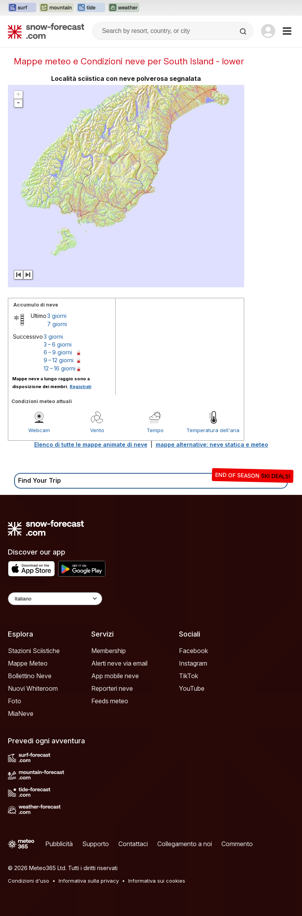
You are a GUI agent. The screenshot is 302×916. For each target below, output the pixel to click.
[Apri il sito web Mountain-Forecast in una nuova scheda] (56, 8)
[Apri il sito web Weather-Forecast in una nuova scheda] (123, 8)
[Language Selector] (55, 598)
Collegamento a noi (184, 844)
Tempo (155, 430)
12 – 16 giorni (60, 368)
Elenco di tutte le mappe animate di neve (90, 444)
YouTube (191, 688)
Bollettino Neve (30, 676)
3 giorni (56, 315)
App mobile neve (115, 676)
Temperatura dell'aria (212, 430)
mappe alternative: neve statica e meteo (212, 444)
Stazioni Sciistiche (34, 651)
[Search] (244, 31)
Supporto (95, 844)
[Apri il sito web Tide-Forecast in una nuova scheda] (91, 8)
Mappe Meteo (28, 663)
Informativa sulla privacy (89, 881)
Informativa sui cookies (156, 881)
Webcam (39, 430)
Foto (14, 701)
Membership (108, 651)
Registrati (80, 386)
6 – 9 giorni (58, 352)
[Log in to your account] (268, 31)
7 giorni (57, 324)
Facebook (193, 651)
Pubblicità (59, 844)
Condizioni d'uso (28, 881)
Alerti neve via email (119, 663)
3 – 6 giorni (58, 344)
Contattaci (133, 844)
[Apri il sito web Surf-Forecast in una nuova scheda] (22, 8)
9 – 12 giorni (59, 360)
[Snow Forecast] (46, 31)
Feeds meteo (109, 701)
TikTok (188, 676)
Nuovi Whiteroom (33, 688)
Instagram (193, 663)
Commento (237, 844)
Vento (97, 430)
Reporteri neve (112, 688)
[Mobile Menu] (287, 31)
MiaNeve (20, 713)
